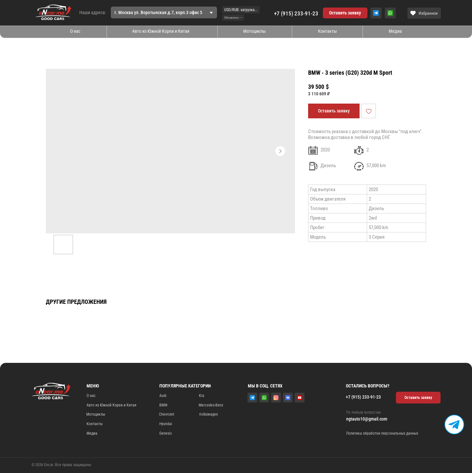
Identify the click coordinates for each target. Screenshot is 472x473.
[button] (345, 13)
